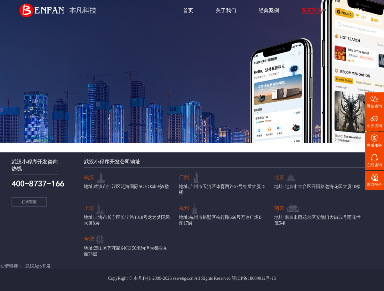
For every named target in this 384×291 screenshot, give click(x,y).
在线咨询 (374, 160)
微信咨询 (374, 101)
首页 (188, 10)
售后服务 (374, 140)
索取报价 (374, 180)
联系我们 (354, 10)
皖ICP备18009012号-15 (254, 278)
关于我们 (226, 10)
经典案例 (269, 10)
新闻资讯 (311, 10)
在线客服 (29, 202)
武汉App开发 (38, 266)
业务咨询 (374, 121)
